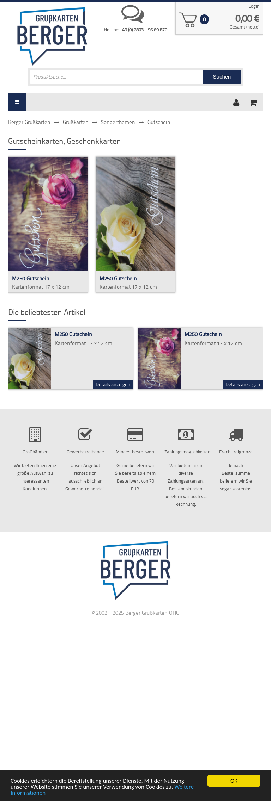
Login (253, 6)
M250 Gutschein (30, 278)
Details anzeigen (113, 384)
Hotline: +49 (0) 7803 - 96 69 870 (135, 29)
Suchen (222, 77)
